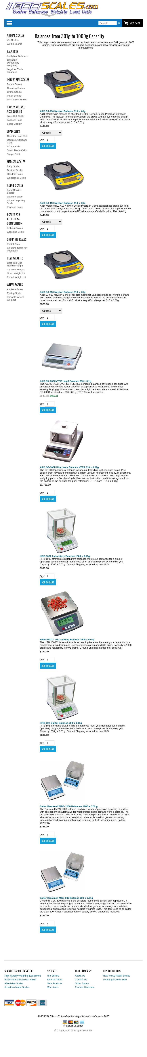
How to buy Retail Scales (116, 975)
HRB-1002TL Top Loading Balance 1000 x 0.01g (67, 639)
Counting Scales (16, 88)
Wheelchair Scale (16, 177)
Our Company (83, 971)
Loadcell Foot (14, 120)
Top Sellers (53, 975)
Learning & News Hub (115, 979)
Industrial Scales (18, 79)
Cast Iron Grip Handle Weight (15, 264)
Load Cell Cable (15, 116)
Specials (52, 971)
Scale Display (14, 123)
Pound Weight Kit (16, 277)
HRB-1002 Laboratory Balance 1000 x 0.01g (65, 556)
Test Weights (15, 258)
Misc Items (53, 987)
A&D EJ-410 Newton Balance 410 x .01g (62, 203)
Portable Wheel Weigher (15, 298)
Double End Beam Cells (17, 141)
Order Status (82, 983)
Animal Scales (15, 35)
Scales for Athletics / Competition (14, 219)
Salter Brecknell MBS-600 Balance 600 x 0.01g (66, 898)
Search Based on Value (18, 971)
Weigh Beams (14, 44)
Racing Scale (14, 293)
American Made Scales (16, 987)
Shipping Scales (16, 239)
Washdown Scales (17, 99)
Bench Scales (14, 84)
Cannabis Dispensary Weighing (13, 63)
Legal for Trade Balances (15, 70)
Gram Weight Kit (16, 273)
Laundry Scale (14, 196)
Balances (12, 51)
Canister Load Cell (17, 136)
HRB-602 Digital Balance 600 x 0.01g (61, 723)
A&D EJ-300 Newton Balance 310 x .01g (62, 111)
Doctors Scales (15, 170)
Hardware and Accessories (16, 109)
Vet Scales (12, 40)
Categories (9, 23)
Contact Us (81, 979)
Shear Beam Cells (16, 150)
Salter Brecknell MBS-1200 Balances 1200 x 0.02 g (69, 806)
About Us (80, 975)
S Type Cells (14, 146)
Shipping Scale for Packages (17, 249)
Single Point (13, 154)
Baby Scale (13, 166)
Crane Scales (14, 92)
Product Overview (84, 987)
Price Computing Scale (16, 202)
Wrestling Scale (15, 231)
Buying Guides (112, 971)
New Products (54, 983)
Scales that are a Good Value (20, 979)
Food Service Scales (14, 191)
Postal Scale (13, 244)
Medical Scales (16, 161)
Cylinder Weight (15, 269)
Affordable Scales (13, 983)
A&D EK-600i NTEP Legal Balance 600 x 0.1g (65, 381)
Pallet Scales (14, 95)
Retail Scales (15, 185)
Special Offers (54, 979)
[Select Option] (51, 133)
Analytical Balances (17, 56)
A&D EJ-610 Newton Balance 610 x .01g (62, 292)
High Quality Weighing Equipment (22, 975)
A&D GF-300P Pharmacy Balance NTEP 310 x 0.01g (69, 467)
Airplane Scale (15, 289)
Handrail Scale (15, 174)
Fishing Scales (15, 228)
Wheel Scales (15, 284)
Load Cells (13, 131)
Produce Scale (15, 207)
